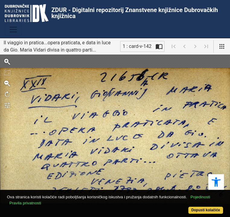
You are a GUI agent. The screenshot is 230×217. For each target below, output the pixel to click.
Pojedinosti (200, 197)
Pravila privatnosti (25, 203)
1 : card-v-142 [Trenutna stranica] (137, 46)
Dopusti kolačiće (205, 210)
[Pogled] (222, 46)
